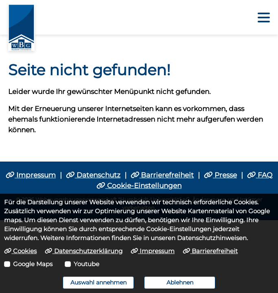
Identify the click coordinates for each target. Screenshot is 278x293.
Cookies (20, 251)
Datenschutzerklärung (83, 251)
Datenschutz (93, 175)
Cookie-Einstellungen (139, 185)
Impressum (31, 175)
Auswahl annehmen (98, 282)
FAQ (259, 175)
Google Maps (33, 264)
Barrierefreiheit (162, 175)
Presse (220, 175)
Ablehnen (179, 282)
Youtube (86, 264)
